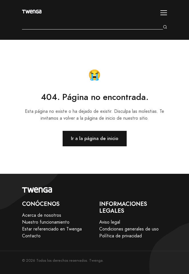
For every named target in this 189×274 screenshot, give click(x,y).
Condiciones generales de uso (129, 229)
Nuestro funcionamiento (45, 222)
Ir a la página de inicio (94, 138)
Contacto (31, 236)
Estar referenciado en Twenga (52, 229)
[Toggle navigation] (163, 12)
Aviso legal (109, 222)
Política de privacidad (120, 236)
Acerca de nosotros (41, 215)
